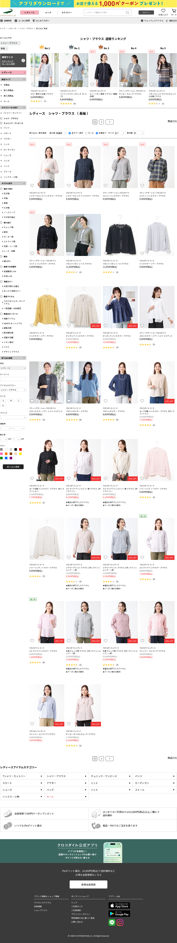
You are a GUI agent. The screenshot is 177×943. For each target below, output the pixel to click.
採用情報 (38, 906)
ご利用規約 (76, 910)
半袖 (6, 198)
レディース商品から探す (96, 12)
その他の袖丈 (9, 217)
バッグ (7, 160)
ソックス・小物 (10, 177)
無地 (6, 232)
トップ (2, 28)
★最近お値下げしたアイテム (77, 502)
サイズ (111, 132)
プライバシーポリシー (81, 914)
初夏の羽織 (8, 337)
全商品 (7, 84)
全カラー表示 (76, 132)
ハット (7, 166)
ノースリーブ (9, 212)
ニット (7, 144)
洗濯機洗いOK (10, 271)
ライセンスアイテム (42, 902)
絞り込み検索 (13, 466)
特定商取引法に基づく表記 (82, 918)
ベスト (7, 347)
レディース (12, 28)
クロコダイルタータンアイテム (14, 302)
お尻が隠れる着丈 (11, 286)
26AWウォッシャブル (13, 323)
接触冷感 (7, 328)
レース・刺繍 (9, 251)
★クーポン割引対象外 (75, 505)
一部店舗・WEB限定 (12, 308)
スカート (7, 133)
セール (7, 101)
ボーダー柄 (8, 236)
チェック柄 (8, 227)
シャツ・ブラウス (26, 28)
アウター (7, 138)
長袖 (45, 28)
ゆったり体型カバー (12, 291)
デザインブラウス (11, 351)
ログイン (146, 12)
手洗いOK (8, 276)
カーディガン (9, 149)
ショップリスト (41, 910)
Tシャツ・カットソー (13, 112)
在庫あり (101, 132)
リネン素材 (8, 342)
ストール (7, 171)
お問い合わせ (77, 921)
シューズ (7, 155)
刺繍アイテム (9, 318)
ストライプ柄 (9, 241)
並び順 (52, 132)
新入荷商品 (8, 90)
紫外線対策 (8, 332)
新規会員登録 (88, 884)
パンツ (7, 127)
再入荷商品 (8, 95)
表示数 (130, 132)
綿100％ (7, 261)
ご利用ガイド (77, 906)
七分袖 (7, 207)
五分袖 (7, 193)
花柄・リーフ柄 (10, 246)
